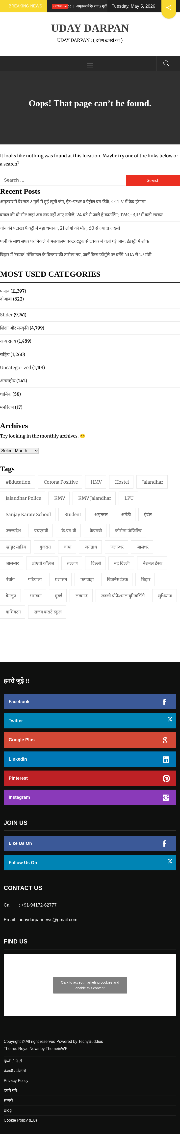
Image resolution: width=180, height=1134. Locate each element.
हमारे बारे (10, 1090)
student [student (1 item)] (72, 514)
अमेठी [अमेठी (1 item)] (126, 514)
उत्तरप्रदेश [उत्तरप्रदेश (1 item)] (13, 530)
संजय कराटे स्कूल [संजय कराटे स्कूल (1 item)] (48, 612)
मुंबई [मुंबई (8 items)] (58, 596)
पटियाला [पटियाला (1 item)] (35, 579)
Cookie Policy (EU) (20, 1120)
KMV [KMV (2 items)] (59, 498)
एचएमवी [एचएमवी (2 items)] (41, 530)
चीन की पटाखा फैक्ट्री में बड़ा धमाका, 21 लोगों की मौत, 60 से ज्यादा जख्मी (60, 228)
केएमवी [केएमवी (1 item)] (96, 530)
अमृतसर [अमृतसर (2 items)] (101, 514)
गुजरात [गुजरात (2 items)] (45, 547)
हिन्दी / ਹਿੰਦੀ (13, 1061)
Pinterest (18, 778)
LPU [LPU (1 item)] (129, 498)
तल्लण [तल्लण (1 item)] (72, 563)
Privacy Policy (16, 1081)
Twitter (16, 720)
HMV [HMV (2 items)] (96, 482)
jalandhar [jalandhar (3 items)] (152, 482)
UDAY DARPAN (90, 28)
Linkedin (18, 759)
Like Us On (20, 843)
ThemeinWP (57, 1049)
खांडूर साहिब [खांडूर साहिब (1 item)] (16, 547)
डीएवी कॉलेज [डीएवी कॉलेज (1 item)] (43, 563)
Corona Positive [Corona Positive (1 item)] (61, 482)
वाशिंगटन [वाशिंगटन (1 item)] (13, 612)
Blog (8, 1110)
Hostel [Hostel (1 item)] (122, 482)
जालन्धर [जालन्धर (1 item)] (12, 563)
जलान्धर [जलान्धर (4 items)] (117, 547)
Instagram (19, 797)
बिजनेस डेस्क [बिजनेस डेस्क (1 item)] (117, 579)
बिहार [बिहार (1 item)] (145, 579)
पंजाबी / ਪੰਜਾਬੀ (15, 1071)
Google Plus (22, 739)
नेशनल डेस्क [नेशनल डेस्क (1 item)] (152, 563)
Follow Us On (23, 862)
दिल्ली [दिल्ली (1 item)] (96, 563)
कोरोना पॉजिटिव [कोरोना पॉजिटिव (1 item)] (128, 530)
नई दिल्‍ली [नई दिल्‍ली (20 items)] (122, 563)
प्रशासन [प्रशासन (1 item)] (61, 579)
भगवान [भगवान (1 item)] (36, 596)
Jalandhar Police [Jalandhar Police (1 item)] (23, 498)
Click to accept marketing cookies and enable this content (90, 985)
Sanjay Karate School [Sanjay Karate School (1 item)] (28, 514)
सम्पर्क (8, 1100)
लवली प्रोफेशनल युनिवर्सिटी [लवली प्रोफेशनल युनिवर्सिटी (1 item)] (123, 596)
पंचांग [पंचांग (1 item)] (10, 579)
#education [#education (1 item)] (18, 482)
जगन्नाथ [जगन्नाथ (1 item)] (91, 547)
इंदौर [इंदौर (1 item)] (148, 514)
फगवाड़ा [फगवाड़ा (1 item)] (87, 579)
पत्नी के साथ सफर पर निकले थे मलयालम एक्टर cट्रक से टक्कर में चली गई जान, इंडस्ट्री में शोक (74, 241)
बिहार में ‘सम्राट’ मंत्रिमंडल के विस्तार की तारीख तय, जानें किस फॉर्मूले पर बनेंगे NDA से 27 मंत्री (76, 254)
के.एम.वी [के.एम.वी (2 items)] (68, 530)
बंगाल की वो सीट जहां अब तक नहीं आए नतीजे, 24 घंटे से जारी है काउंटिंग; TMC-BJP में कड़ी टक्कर (81, 215)
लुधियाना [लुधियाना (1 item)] (165, 596)
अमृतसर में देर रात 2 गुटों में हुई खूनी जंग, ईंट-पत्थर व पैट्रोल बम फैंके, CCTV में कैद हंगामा (73, 201)
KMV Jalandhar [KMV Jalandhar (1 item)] (94, 498)
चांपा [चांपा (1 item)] (68, 547)
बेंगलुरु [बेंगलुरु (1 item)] (11, 596)
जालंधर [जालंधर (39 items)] (143, 547)
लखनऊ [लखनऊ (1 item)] (82, 596)
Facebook (19, 701)
